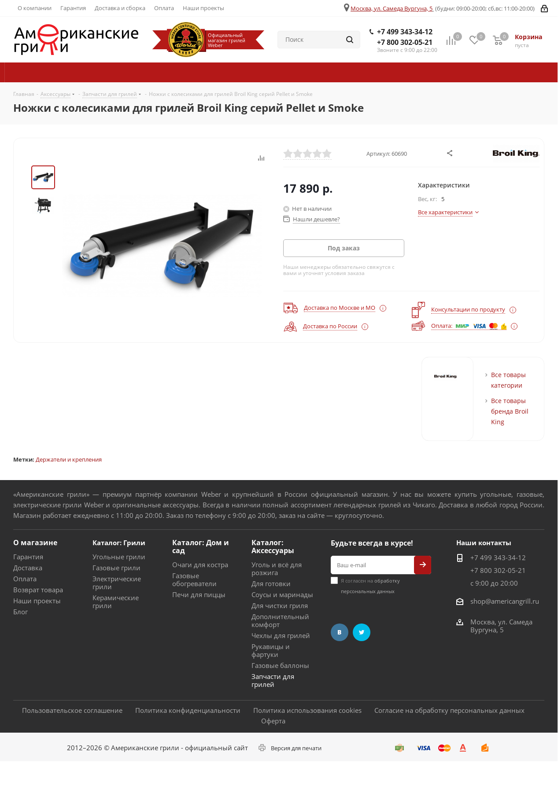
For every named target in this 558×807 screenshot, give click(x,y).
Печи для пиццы (198, 594)
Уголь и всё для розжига (276, 568)
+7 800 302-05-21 (404, 42)
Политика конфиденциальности (187, 710)
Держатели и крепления (69, 459)
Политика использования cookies (307, 710)
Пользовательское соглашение (72, 710)
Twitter (361, 632)
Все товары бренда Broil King (509, 411)
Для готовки (271, 583)
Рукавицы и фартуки (270, 650)
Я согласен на (370, 585)
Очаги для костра (200, 564)
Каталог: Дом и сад (200, 546)
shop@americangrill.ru (504, 601)
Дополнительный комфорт (280, 620)
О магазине (35, 542)
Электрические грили (116, 582)
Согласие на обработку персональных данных (449, 710)
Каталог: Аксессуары (272, 546)
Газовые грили (116, 567)
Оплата (25, 578)
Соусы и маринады (282, 594)
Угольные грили (118, 556)
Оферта (273, 720)
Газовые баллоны (280, 665)
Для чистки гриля (279, 605)
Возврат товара (38, 589)
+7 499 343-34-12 (404, 32)
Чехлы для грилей (280, 635)
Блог (20, 611)
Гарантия (28, 556)
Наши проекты (37, 600)
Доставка (27, 567)
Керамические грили (115, 601)
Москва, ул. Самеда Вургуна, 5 (391, 8)
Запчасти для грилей (272, 680)
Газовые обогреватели (194, 579)
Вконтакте (339, 632)
